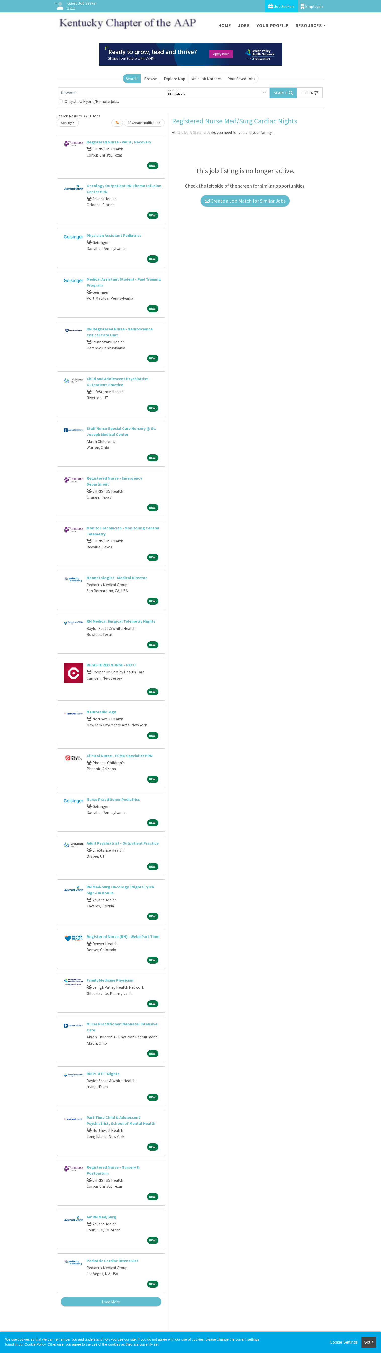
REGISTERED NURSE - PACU (111, 664)
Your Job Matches (207, 78)
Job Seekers (281, 6)
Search (131, 78)
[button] (310, 92)
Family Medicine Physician (110, 980)
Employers (312, 6)
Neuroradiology (101, 711)
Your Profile (273, 25)
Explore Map (174, 78)
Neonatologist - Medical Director (117, 577)
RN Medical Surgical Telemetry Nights (121, 621)
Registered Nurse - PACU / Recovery (119, 141)
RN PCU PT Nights (103, 1073)
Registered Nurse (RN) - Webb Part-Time (123, 936)
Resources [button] (309, 25)
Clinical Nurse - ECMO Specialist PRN (120, 755)
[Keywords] (111, 92)
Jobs (244, 25)
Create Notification (144, 122)
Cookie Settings (344, 1342)
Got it (368, 1342)
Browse (150, 78)
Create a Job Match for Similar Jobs (245, 201)
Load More (111, 1301)
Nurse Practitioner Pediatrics (113, 799)
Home (224, 25)
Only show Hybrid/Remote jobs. (92, 101)
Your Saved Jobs (241, 78)
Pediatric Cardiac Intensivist (112, 1260)
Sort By (66, 122)
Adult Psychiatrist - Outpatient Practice (123, 843)
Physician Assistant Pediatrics (114, 235)
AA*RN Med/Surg (101, 1216)
